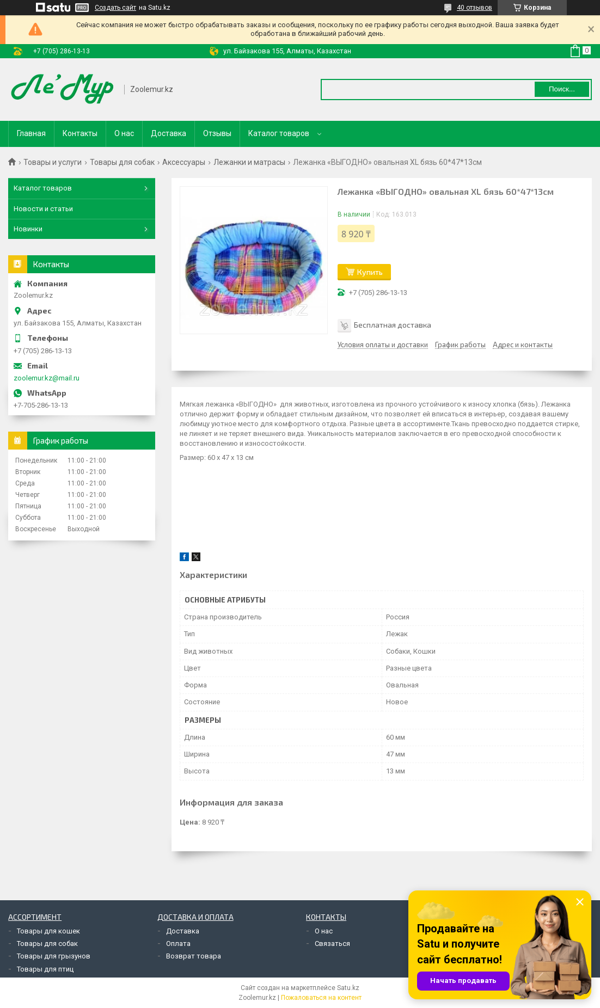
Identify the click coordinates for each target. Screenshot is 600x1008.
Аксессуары (183, 162)
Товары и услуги (52, 162)
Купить (370, 271)
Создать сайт (115, 7)
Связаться (332, 943)
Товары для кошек (48, 931)
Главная (31, 133)
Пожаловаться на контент (321, 997)
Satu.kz (348, 988)
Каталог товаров (278, 133)
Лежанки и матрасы (249, 162)
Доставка (168, 133)
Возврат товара (193, 956)
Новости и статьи (43, 209)
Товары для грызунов (53, 956)
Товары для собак (122, 162)
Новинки (28, 229)
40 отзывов (474, 7)
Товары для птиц (45, 969)
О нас (124, 133)
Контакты (80, 133)
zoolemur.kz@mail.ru (46, 378)
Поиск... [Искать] (562, 89)
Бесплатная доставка (392, 324)
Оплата (178, 943)
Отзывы (217, 133)
